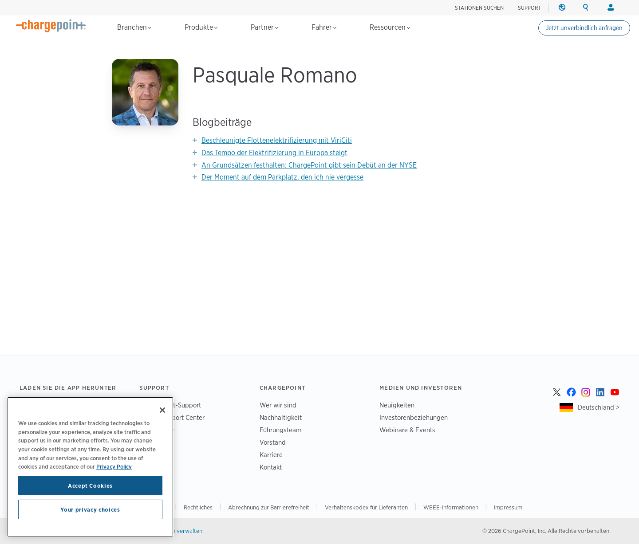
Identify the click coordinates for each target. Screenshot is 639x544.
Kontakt (271, 467)
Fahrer (324, 27)
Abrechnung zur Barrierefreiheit (269, 507)
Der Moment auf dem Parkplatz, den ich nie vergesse (282, 177)
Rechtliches (199, 507)
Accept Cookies (90, 485)
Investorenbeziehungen (413, 417)
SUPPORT (529, 7)
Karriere (271, 454)
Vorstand (273, 442)
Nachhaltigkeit (281, 417)
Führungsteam (281, 430)
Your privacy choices (90, 509)
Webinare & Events (407, 430)
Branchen (134, 27)
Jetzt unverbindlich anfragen (584, 27)
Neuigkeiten (396, 405)
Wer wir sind (278, 405)
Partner (264, 27)
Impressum (508, 507)
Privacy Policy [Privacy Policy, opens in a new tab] (114, 466)
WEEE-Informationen (451, 507)
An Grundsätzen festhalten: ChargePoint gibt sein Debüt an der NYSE (309, 165)
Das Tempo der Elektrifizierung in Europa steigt (274, 153)
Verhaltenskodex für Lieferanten (367, 507)
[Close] (162, 410)
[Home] (51, 25)
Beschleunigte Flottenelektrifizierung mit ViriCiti (276, 140)
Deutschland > (598, 407)
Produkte (201, 27)
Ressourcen (390, 27)
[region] (90, 467)
